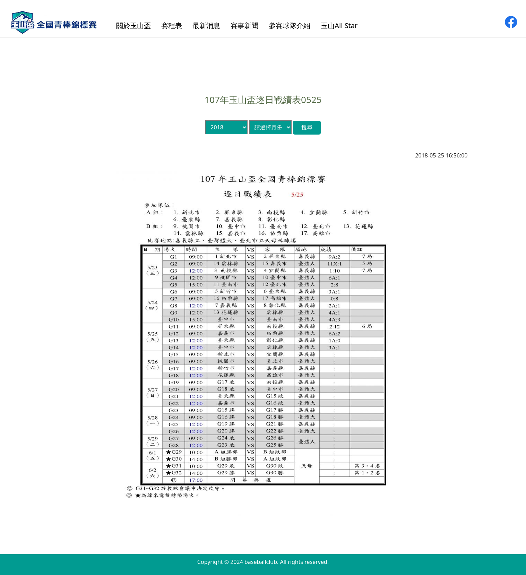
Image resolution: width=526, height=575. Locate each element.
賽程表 (171, 25)
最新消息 (206, 25)
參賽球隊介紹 (289, 25)
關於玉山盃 (133, 25)
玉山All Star (339, 25)
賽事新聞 (244, 25)
